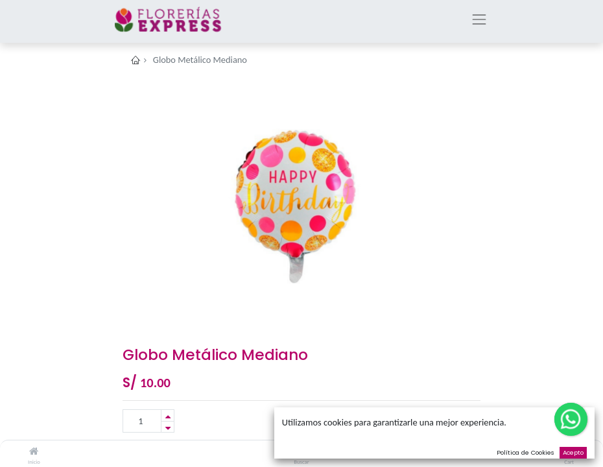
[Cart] (569, 451)
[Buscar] (302, 451)
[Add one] (167, 415)
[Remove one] (167, 427)
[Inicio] (33, 451)
